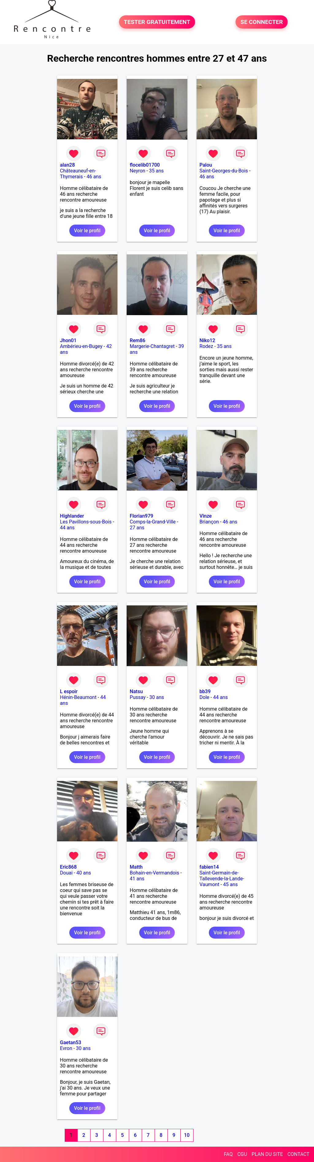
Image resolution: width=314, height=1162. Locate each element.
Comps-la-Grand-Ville (153, 522)
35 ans (156, 171)
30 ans (156, 697)
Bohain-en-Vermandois (154, 873)
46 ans (93, 177)
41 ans (137, 879)
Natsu (136, 691)
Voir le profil (87, 231)
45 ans (230, 884)
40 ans (83, 873)
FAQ (228, 1154)
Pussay (138, 697)
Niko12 (207, 340)
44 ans (67, 528)
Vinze (206, 516)
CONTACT (298, 1154)
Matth (136, 867)
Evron (66, 1048)
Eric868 (68, 867)
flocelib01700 (145, 165)
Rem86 (137, 340)
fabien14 (209, 867)
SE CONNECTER (261, 21)
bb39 (205, 691)
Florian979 (141, 516)
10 (187, 1135)
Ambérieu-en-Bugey (81, 346)
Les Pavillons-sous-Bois (86, 522)
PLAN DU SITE (267, 1154)
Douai (66, 873)
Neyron (137, 171)
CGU (242, 1154)
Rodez (206, 346)
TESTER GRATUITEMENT (157, 21)
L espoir (69, 691)
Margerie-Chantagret (152, 346)
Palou (206, 165)
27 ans (137, 528)
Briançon (209, 522)
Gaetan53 (70, 1042)
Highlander (72, 516)
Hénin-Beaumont (78, 697)
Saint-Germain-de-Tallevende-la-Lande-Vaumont (222, 878)
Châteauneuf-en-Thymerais (78, 174)
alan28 (67, 165)
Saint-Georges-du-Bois (224, 171)
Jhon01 (68, 340)
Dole (204, 697)
